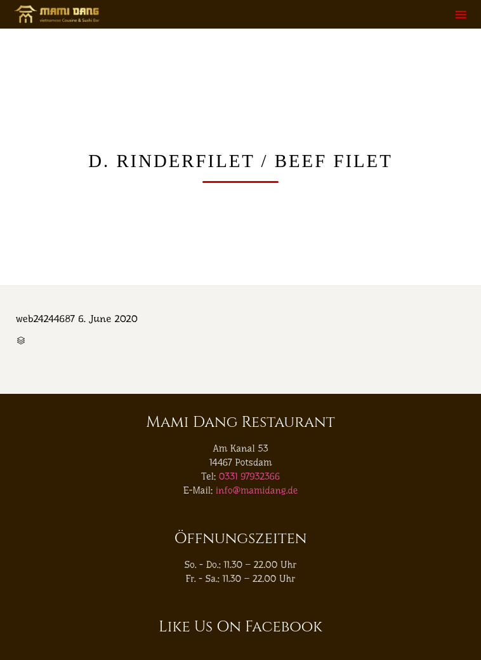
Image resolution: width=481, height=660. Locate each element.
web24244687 (45, 319)
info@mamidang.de (257, 490)
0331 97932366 (249, 476)
